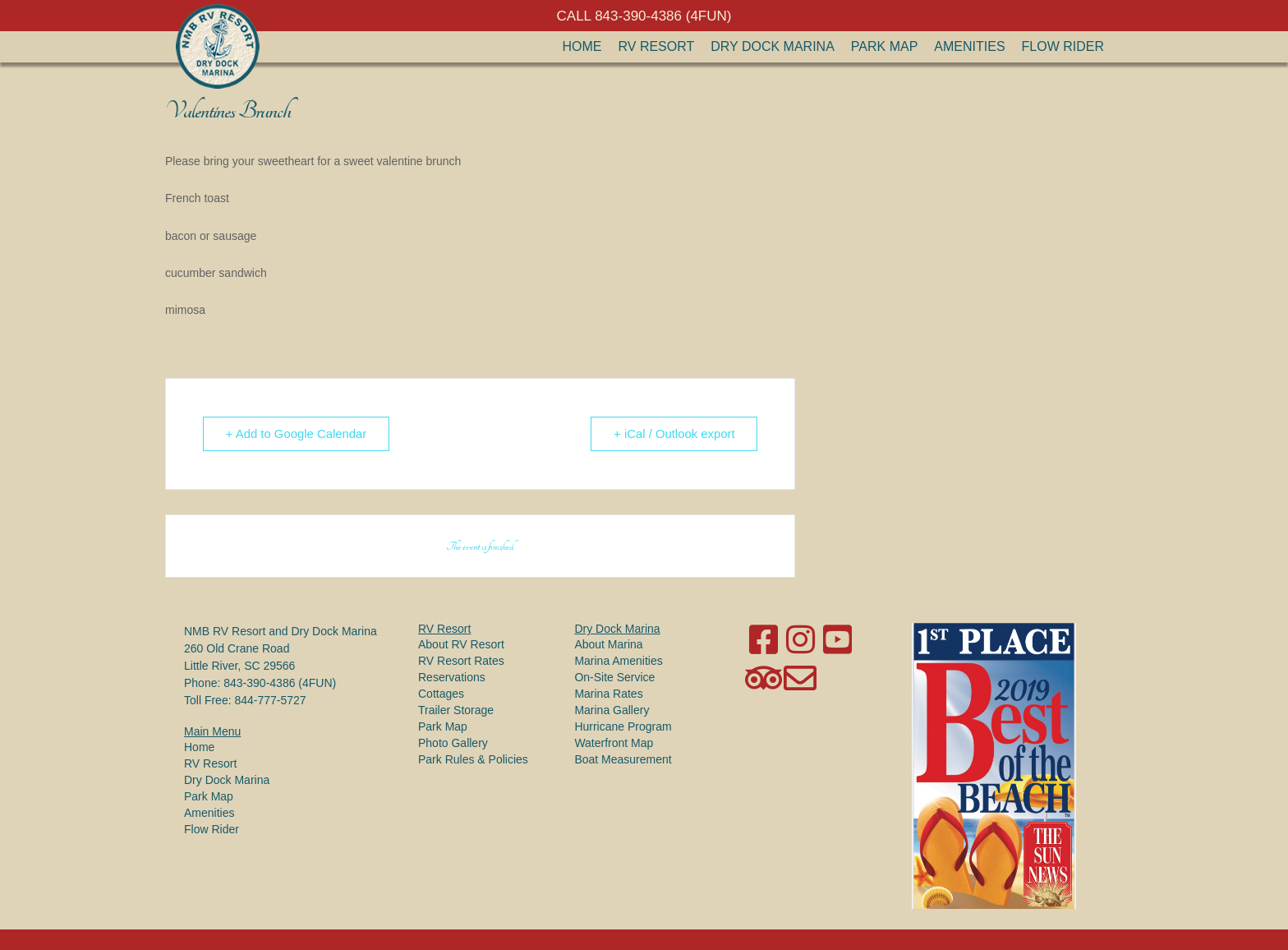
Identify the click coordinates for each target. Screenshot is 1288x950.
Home (582, 46)
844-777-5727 (270, 700)
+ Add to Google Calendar (298, 433)
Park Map (884, 46)
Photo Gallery (453, 742)
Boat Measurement (622, 759)
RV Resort (657, 46)
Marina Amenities (618, 660)
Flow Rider (1063, 46)
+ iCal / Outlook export (673, 433)
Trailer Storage (456, 710)
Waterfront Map (613, 742)
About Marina (608, 644)
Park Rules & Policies (473, 759)
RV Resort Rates (461, 660)
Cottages (441, 693)
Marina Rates (608, 693)
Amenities (969, 46)
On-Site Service (614, 677)
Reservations (451, 677)
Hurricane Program (622, 726)
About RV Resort (461, 644)
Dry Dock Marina (773, 46)
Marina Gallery (611, 710)
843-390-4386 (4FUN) (279, 682)
